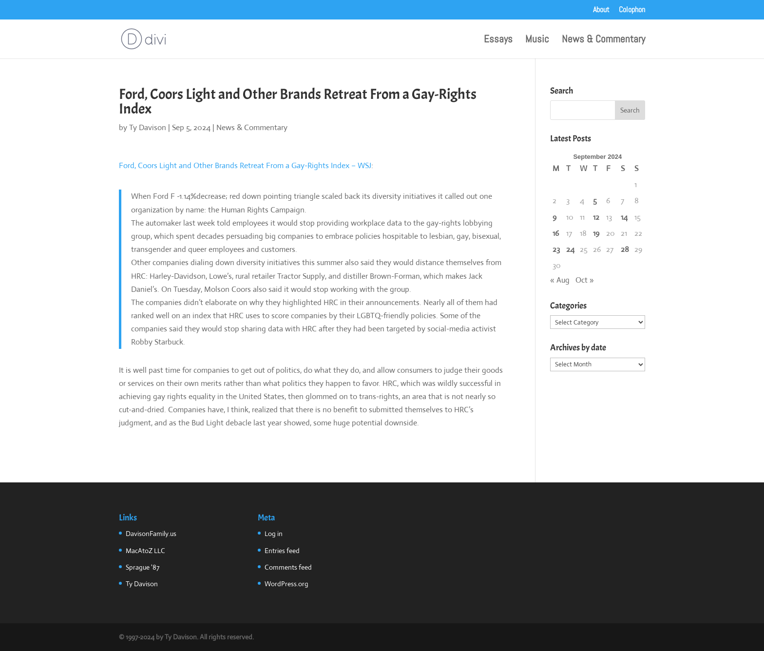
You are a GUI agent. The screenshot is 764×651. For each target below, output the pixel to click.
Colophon (632, 10)
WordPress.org (286, 583)
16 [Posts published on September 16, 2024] (556, 233)
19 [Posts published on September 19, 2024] (596, 233)
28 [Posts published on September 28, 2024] (625, 249)
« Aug (560, 280)
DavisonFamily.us (151, 533)
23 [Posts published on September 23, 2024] (556, 249)
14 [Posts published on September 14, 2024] (624, 217)
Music (537, 40)
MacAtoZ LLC (145, 550)
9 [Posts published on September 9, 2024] (554, 217)
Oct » (584, 280)
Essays (498, 40)
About (601, 10)
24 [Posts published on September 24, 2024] (570, 249)
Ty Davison (147, 127)
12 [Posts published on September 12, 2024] (596, 217)
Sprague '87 (142, 567)
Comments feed (288, 567)
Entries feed (282, 550)
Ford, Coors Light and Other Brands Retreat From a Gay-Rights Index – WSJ (245, 165)
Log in (274, 533)
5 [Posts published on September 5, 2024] (595, 200)
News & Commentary (603, 40)
